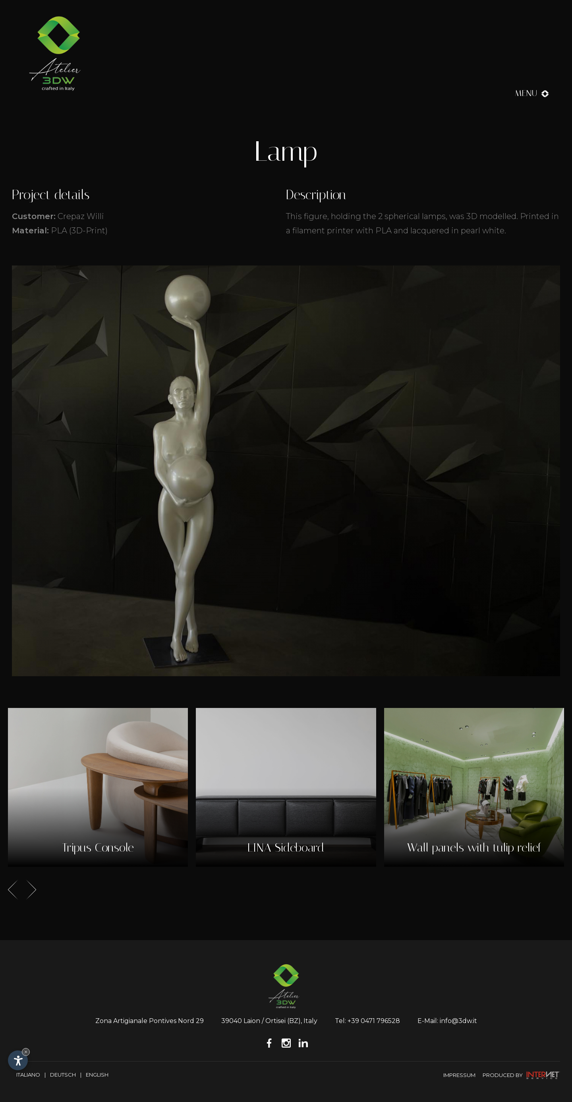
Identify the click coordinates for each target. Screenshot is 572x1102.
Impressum (459, 1075)
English (97, 1074)
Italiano (28, 1074)
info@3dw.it (458, 1021)
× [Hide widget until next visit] (25, 1052)
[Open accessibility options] (18, 1060)
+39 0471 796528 (374, 1021)
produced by (521, 1075)
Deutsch (63, 1074)
